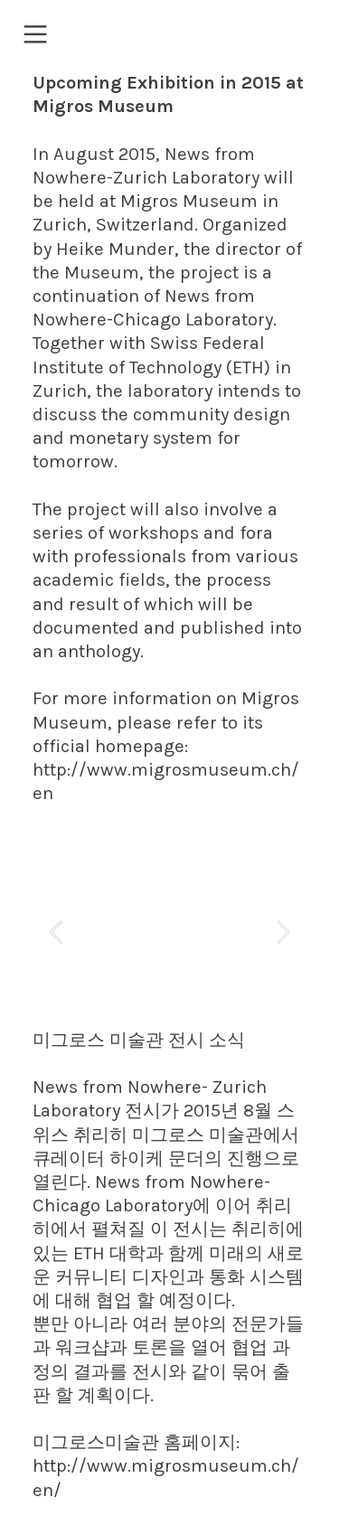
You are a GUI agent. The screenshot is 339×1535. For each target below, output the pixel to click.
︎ (35, 35)
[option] (169, 934)
